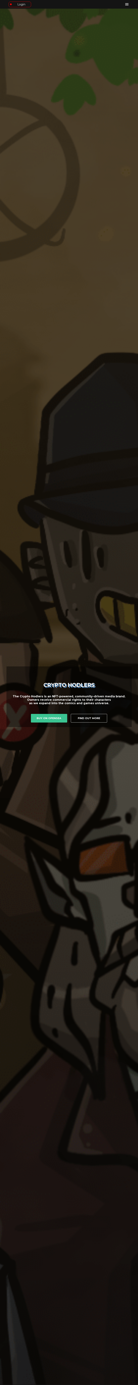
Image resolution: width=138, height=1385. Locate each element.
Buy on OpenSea (49, 718)
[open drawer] (127, 4)
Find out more (89, 718)
